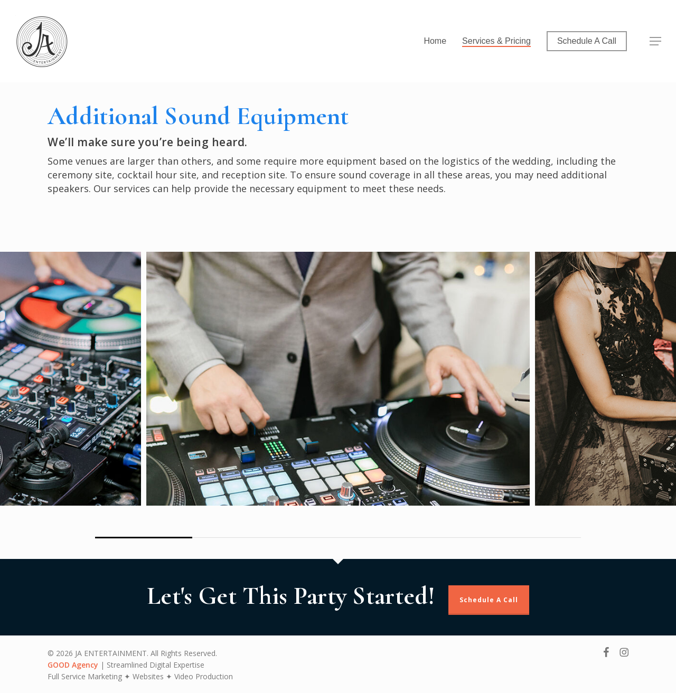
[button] (655, 41)
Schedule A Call (488, 599)
